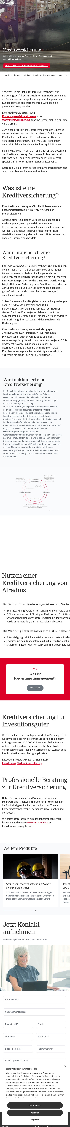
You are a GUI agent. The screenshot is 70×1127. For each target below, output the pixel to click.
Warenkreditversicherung (16, 120)
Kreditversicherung (12, 75)
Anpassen (35, 1120)
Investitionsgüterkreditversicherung (22, 763)
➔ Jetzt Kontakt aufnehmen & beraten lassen (26, 66)
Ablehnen (35, 1113)
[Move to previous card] (32, 911)
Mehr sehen (35, 688)
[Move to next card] (35, 911)
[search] (55, 4)
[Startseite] (9, 4)
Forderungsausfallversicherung (19, 116)
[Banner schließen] (65, 1067)
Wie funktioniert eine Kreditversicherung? (39, 75)
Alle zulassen (35, 1106)
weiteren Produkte (37, 822)
